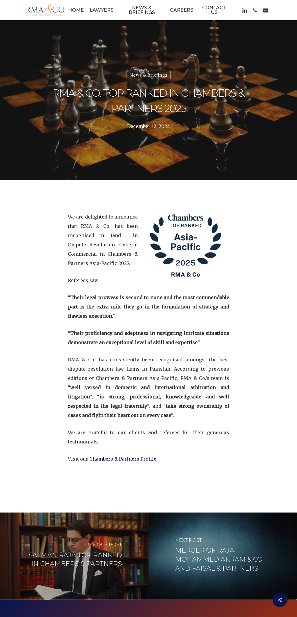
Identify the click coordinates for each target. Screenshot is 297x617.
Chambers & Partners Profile (122, 454)
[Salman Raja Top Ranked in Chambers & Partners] (74, 552)
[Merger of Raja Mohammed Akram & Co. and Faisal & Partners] (222, 552)
